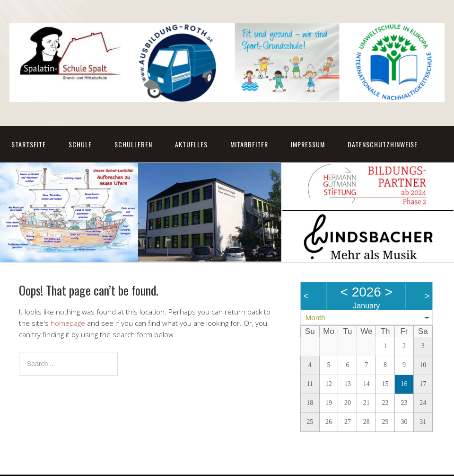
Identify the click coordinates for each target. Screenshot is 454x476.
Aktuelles (191, 144)
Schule (80, 144)
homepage (68, 323)
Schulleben (133, 144)
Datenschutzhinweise (383, 144)
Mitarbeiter (249, 144)
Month (315, 318)
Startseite (28, 144)
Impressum (308, 144)
